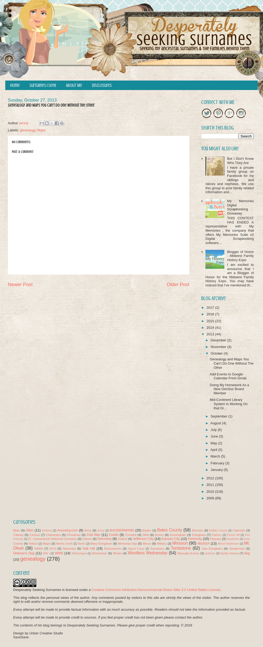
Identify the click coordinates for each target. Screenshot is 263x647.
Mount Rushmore (228, 543)
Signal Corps (136, 548)
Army (87, 530)
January (217, 470)
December (219, 340)
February (218, 463)
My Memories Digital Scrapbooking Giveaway (240, 207)
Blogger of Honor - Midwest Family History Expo (240, 256)
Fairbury (217, 535)
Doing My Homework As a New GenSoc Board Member (229, 389)
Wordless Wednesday (148, 553)
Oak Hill (88, 548)
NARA (38, 548)
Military (162, 543)
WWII (59, 553)
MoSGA (204, 543)
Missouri (180, 543)
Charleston (53, 534)
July (214, 430)
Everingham (178, 534)
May (214, 443)
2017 (210, 308)
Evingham (199, 534)
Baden (147, 530)
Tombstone (181, 548)
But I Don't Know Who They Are (240, 161)
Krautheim (233, 538)
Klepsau (215, 538)
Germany (105, 539)
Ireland (122, 538)
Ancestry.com (67, 530)
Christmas (74, 534)
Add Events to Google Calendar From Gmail (228, 376)
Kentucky (195, 539)
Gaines (87, 538)
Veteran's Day (23, 553)
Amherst (47, 530)
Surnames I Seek (42, 85)
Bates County (169, 530)
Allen (29, 530)
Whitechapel (79, 553)
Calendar (238, 530)
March (216, 456)
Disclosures (102, 85)
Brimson (197, 530)
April (214, 450)
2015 (210, 321)
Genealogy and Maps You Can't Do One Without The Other (232, 363)
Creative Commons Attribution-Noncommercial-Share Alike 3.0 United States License (156, 590)
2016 (210, 314)
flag (247, 553)
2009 (210, 498)
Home (15, 85)
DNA (146, 534)
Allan (16, 530)
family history (229, 553)
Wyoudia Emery (188, 553)
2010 (210, 492)
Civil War (93, 535)
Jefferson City (143, 539)
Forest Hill (233, 535)
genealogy (28, 130)
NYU (52, 548)
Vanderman (237, 548)
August (216, 423)
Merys (147, 543)
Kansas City (170, 539)
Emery (159, 534)
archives (210, 553)
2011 (210, 485)
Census (34, 534)
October (217, 353)
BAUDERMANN (122, 530)
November (219, 347)
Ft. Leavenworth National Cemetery (52, 538)
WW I (46, 553)
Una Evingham (212, 548)
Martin (81, 543)
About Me (74, 85)
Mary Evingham (101, 543)
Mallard (33, 543)
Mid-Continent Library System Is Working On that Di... (228, 404)
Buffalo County (218, 530)
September (219, 416)
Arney (100, 530)
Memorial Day (127, 543)
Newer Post (20, 284)
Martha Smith (64, 543)
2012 (210, 478)
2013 (210, 334)
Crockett (130, 534)
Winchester (99, 553)
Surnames (157, 548)
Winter (117, 553)
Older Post (178, 284)
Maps (41, 130)
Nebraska (69, 548)
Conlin (114, 535)
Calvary (18, 534)
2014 (210, 328)
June (215, 436)
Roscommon (113, 548)
